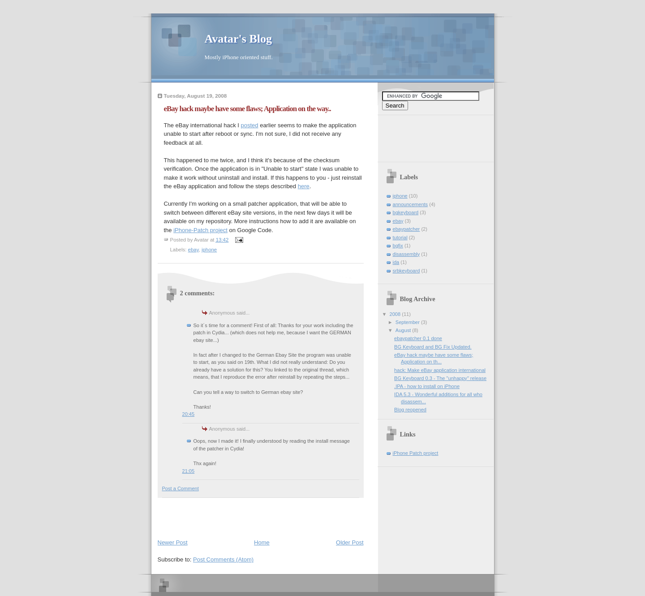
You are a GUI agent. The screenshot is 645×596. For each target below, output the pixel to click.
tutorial (400, 237)
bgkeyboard (406, 212)
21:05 (188, 471)
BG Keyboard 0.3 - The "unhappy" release (440, 378)
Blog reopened (410, 409)
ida (396, 262)
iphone (209, 249)
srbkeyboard (406, 270)
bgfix (398, 245)
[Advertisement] (262, 516)
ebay (193, 249)
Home (262, 542)
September (408, 322)
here (304, 186)
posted (249, 125)
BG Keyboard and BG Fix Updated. (433, 347)
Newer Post (173, 542)
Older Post (349, 542)
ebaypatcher (406, 229)
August (404, 330)
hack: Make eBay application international (440, 370)
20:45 (188, 414)
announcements (410, 204)
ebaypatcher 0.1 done (418, 338)
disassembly (406, 254)
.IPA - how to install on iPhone (427, 386)
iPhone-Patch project (200, 230)
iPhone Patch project (416, 453)
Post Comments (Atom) (223, 559)
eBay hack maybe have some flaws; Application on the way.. (247, 108)
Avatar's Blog (238, 38)
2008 (396, 314)
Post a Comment (180, 488)
